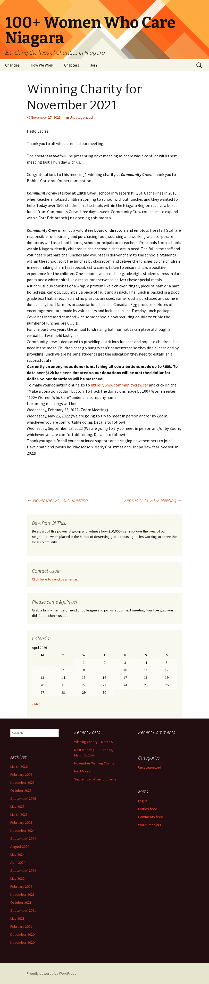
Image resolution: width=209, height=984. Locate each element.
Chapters (71, 65)
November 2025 (22, 782)
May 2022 (17, 878)
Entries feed (147, 808)
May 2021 (17, 918)
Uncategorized (81, 117)
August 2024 (19, 846)
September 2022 (23, 870)
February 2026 (21, 774)
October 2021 (20, 902)
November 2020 (22, 942)
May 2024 (17, 854)
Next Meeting (84, 771)
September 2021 (23, 910)
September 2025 (23, 798)
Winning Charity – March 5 (93, 741)
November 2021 (22, 894)
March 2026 (19, 766)
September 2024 (23, 838)
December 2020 (22, 934)
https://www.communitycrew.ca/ (119, 385)
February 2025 (21, 822)
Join (93, 65)
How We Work (42, 65)
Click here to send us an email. (55, 579)
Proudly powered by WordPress (51, 973)
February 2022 (21, 886)
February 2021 (21, 926)
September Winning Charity (95, 779)
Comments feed (150, 816)
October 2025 (20, 790)
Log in (142, 801)
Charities (12, 65)
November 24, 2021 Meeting (57, 500)
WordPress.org (150, 824)
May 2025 (17, 806)
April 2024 (17, 862)
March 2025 (19, 814)
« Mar (36, 704)
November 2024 (22, 830)
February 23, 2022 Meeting (153, 500)
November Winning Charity (94, 763)
